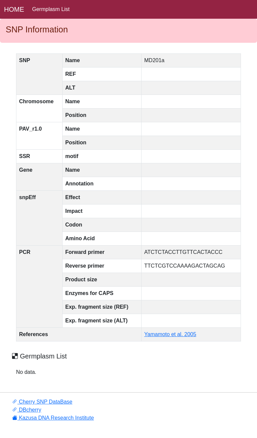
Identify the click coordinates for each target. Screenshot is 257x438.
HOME (14, 9)
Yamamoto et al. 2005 (170, 334)
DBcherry (26, 410)
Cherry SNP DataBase (42, 402)
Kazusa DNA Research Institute (53, 418)
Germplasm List (51, 9)
